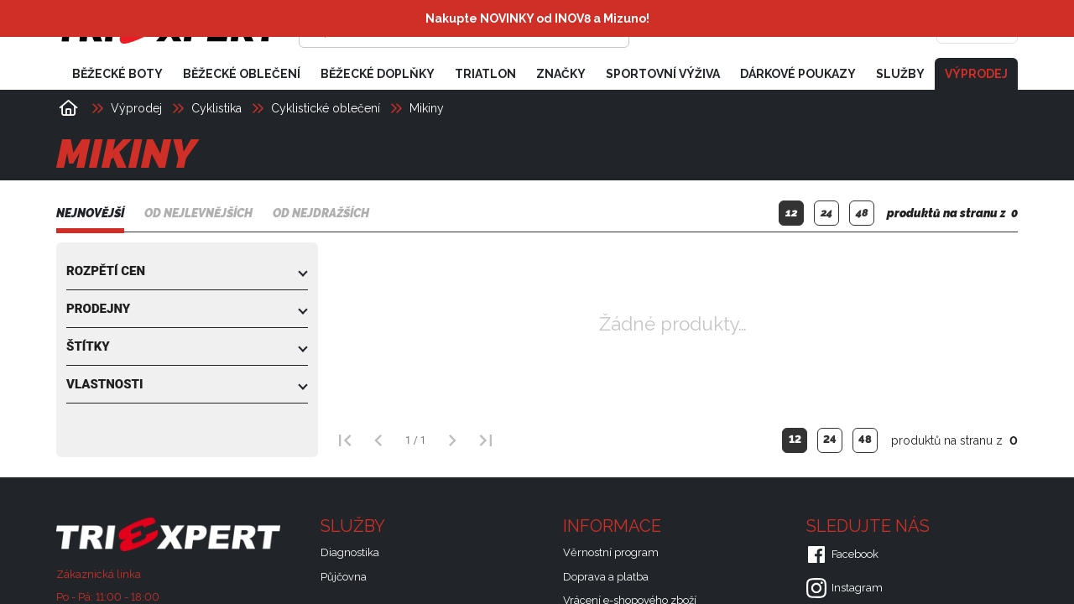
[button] (187, 271)
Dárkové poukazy (798, 74)
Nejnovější (90, 214)
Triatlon (485, 74)
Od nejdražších (321, 214)
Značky (561, 74)
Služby (900, 74)
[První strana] (345, 440)
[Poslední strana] (486, 440)
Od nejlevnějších (198, 214)
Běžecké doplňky (378, 74)
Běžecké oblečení (241, 74)
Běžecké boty (117, 74)
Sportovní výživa (663, 74)
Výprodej (976, 74)
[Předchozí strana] (378, 440)
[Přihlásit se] (760, 29)
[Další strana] (452, 440)
